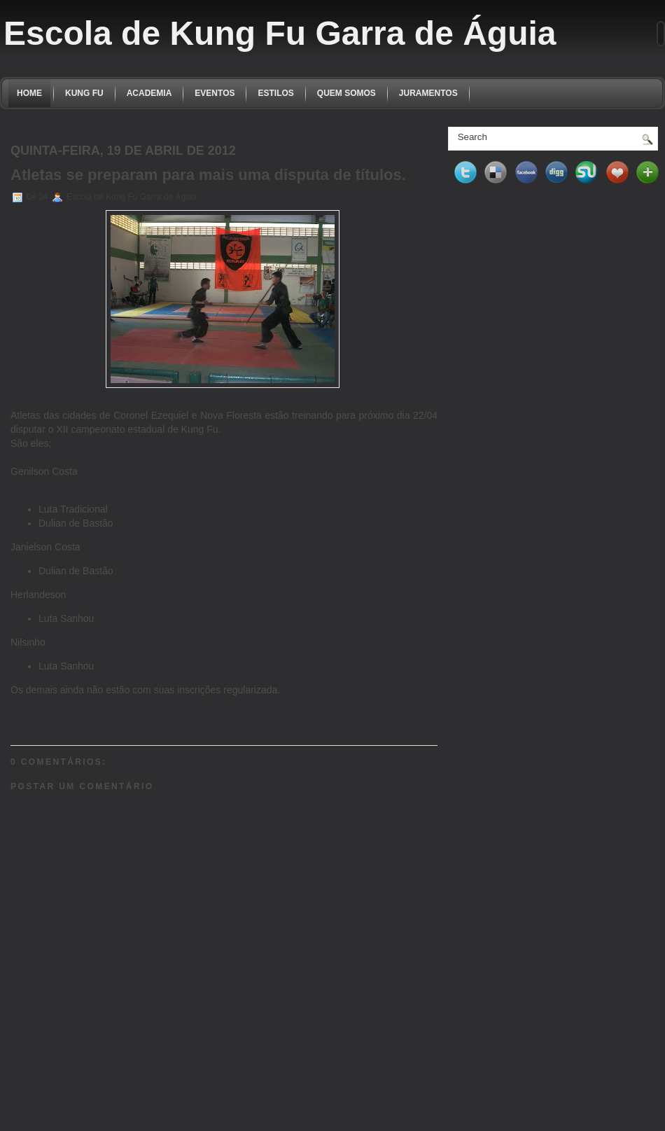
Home (29, 93)
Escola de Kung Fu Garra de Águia (280, 33)
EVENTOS (214, 93)
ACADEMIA (149, 93)
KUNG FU (84, 93)
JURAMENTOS (428, 93)
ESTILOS (275, 93)
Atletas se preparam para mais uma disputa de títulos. (208, 174)
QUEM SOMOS (346, 93)
